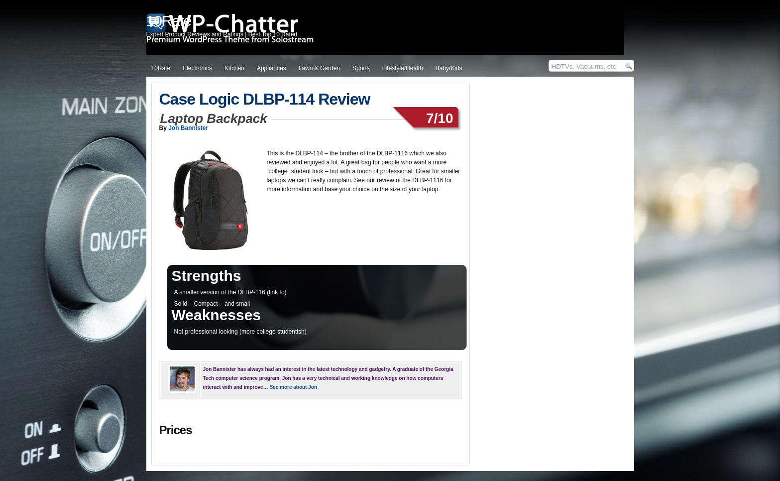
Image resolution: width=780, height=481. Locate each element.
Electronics (197, 68)
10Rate (161, 68)
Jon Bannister (188, 127)
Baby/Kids (449, 68)
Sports (361, 68)
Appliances (271, 68)
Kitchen (234, 68)
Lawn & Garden (319, 68)
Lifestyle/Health (402, 68)
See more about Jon (293, 387)
